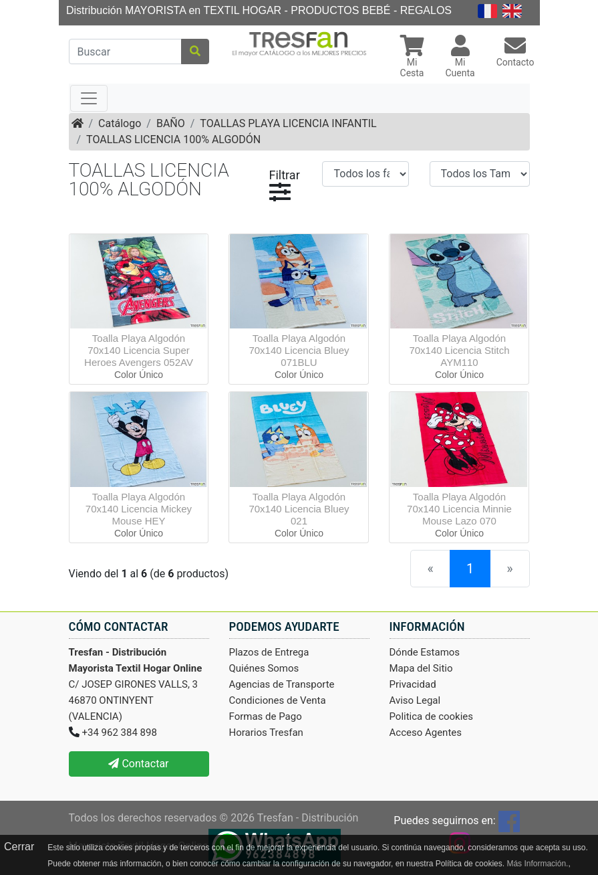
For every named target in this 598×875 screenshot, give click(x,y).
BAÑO (170, 123)
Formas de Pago (265, 716)
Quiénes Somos (264, 668)
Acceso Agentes (426, 732)
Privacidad (413, 684)
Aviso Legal (415, 700)
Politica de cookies (432, 716)
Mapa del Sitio (421, 668)
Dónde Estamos (425, 652)
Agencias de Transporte (282, 684)
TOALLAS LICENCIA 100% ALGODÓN (173, 139)
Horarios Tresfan (266, 732)
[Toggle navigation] (89, 98)
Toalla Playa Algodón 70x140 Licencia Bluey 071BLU (299, 350)
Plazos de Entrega (269, 652)
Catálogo (119, 123)
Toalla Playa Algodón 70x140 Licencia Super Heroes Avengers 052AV (138, 350)
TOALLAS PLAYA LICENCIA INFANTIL (288, 123)
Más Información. (537, 863)
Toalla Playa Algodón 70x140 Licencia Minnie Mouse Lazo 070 (459, 508)
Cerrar (19, 846)
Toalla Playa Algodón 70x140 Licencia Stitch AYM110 (459, 350)
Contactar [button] (138, 763)
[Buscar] (125, 51)
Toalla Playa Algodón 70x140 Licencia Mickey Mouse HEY (139, 508)
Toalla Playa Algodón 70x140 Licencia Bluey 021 (299, 508)
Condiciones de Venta (277, 700)
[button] (412, 58)
